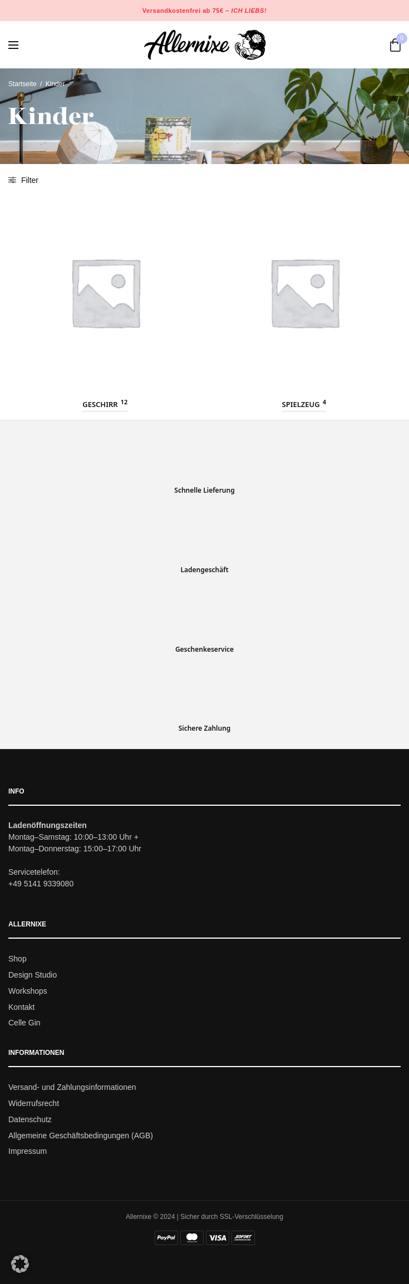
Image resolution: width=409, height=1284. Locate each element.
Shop (17, 958)
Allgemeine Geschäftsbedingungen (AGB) (80, 1135)
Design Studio (32, 974)
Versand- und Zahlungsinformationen (72, 1087)
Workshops (27, 990)
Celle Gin (24, 1022)
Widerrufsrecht (33, 1103)
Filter (23, 180)
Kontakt (21, 1006)
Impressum (27, 1151)
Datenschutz (30, 1119)
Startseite (22, 84)
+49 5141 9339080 (40, 883)
